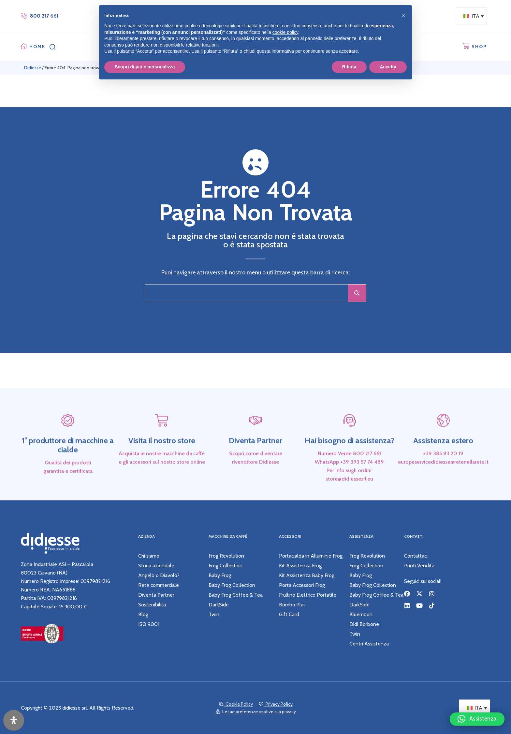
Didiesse (32, 67)
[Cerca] (357, 293)
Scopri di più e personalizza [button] (145, 66)
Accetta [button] (388, 66)
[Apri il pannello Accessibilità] (13, 720)
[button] (477, 716)
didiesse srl (74, 708)
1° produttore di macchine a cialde (68, 463)
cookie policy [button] (285, 32)
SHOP (479, 46)
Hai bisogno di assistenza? (349, 459)
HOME (37, 46)
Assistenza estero (443, 459)
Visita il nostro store (161, 459)
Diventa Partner (255, 459)
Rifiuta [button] (349, 66)
